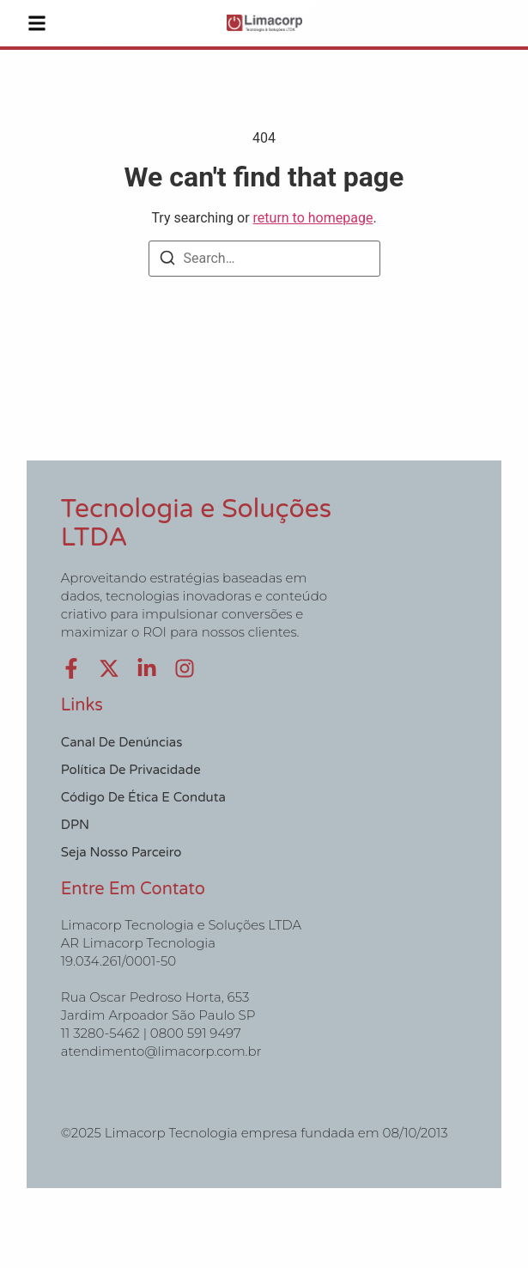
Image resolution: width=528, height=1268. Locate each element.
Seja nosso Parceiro (121, 852)
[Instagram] (184, 668)
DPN (75, 824)
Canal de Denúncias (122, 742)
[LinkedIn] (147, 668)
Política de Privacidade (131, 769)
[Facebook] (71, 668)
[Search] (167, 260)
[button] (36, 23)
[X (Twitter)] (109, 668)
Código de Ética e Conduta (143, 797)
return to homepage (313, 218)
